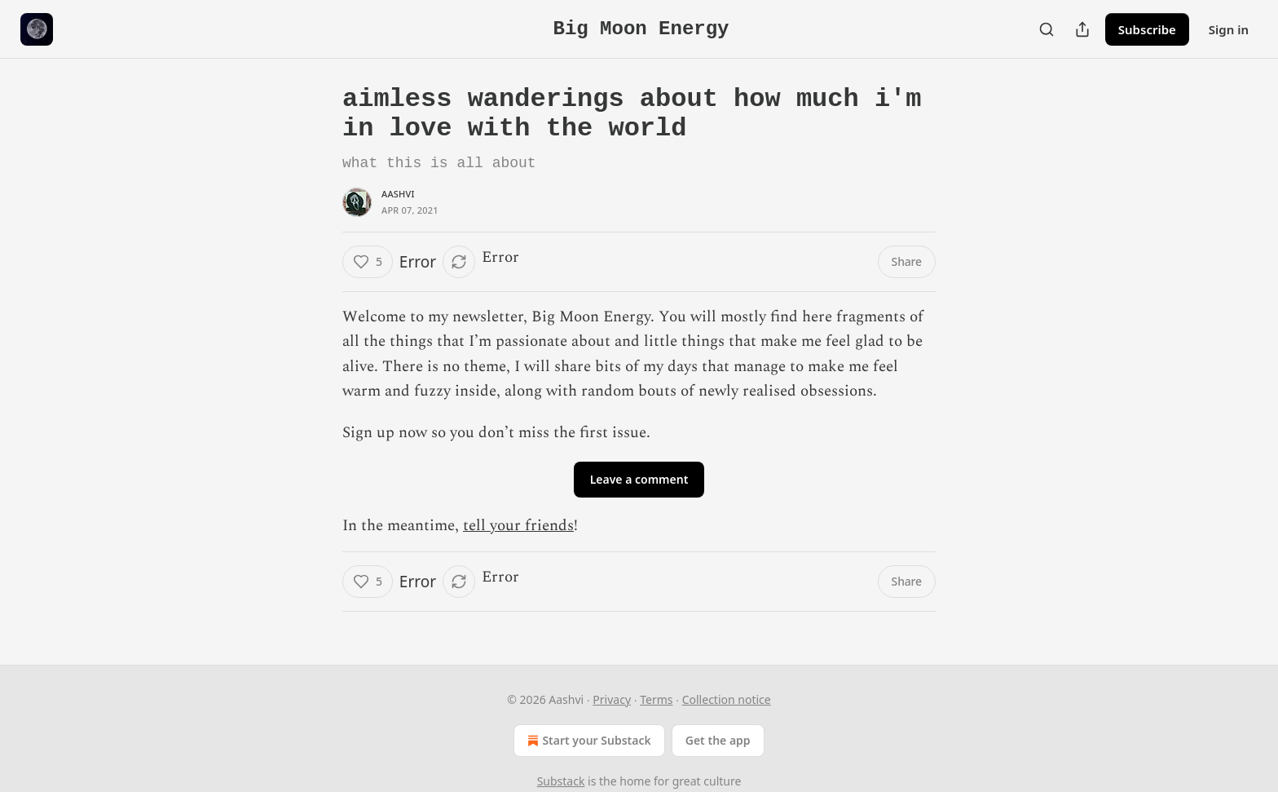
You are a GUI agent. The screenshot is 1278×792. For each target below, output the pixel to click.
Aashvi (398, 194)
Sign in (1229, 29)
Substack (561, 781)
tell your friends (518, 526)
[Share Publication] (1082, 29)
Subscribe (1147, 29)
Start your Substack (587, 741)
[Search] (1046, 29)
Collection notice (726, 699)
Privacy (612, 699)
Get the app (718, 740)
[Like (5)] (367, 262)
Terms (656, 699)
